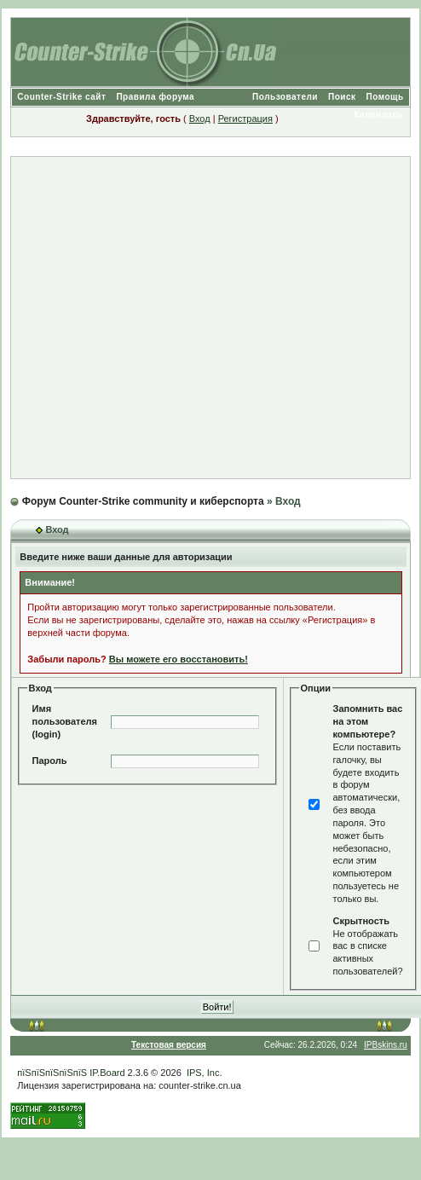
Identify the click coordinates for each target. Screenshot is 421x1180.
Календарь (378, 114)
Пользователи (285, 96)
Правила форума (155, 96)
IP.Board (106, 1072)
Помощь (385, 96)
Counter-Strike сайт (61, 96)
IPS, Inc (203, 1072)
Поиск (342, 96)
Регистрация (245, 118)
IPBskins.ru (385, 1045)
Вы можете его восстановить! (178, 659)
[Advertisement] (203, 317)
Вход (199, 118)
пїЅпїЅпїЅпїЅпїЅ (52, 1072)
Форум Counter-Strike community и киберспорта (143, 501)
